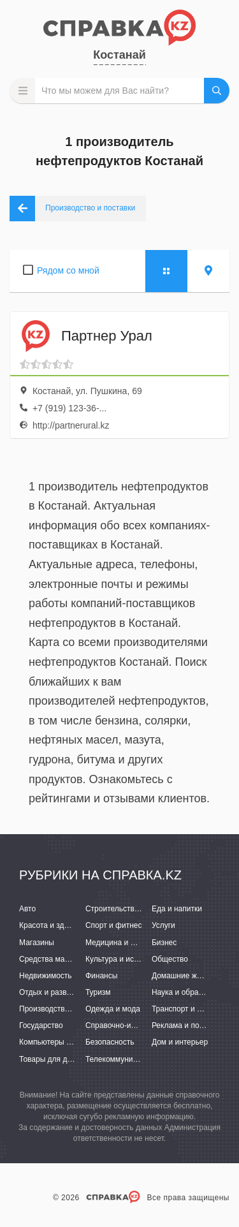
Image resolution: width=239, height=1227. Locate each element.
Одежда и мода (112, 1008)
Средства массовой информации (78, 959)
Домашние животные (189, 975)
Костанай (119, 54)
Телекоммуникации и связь (133, 1059)
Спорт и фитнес (113, 925)
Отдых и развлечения (57, 992)
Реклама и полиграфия (193, 1025)
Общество (170, 959)
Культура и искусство (123, 959)
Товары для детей (51, 1059)
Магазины (36, 942)
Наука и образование (189, 992)
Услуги (163, 925)
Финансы (101, 975)
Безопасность (109, 1042)
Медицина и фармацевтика (134, 942)
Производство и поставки (64, 1008)
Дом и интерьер (180, 1042)
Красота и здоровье (54, 925)
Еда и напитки (177, 908)
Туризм (98, 992)
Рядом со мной (68, 270)
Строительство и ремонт (129, 908)
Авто (27, 908)
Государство (41, 1025)
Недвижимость (45, 975)
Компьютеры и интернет (62, 1042)
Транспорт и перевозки (192, 1008)
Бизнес (164, 942)
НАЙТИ (216, 90)
